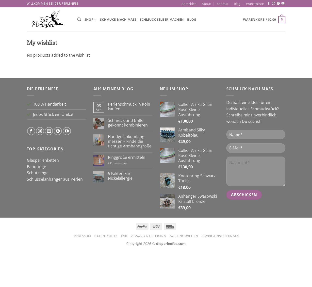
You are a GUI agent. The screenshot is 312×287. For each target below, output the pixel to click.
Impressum (82, 273)
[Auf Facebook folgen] (268, 3)
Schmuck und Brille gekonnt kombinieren (128, 159)
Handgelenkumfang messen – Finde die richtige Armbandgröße (129, 178)
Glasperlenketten (43, 197)
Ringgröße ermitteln (126, 194)
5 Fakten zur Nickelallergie (120, 213)
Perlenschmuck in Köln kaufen (129, 143)
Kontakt (223, 3)
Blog (237, 3)
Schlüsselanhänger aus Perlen (55, 216)
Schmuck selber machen (162, 19)
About (206, 3)
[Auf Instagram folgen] (273, 3)
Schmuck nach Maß (118, 19)
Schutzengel (38, 209)
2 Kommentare (124, 199)
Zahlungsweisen (183, 273)
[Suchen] (79, 19)
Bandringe (36, 203)
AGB (124, 273)
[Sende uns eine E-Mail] (49, 168)
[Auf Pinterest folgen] (278, 3)
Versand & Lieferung (148, 273)
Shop (90, 19)
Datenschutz (105, 273)
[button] (189, 3)
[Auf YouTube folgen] (282, 3)
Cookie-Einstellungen (220, 273)
